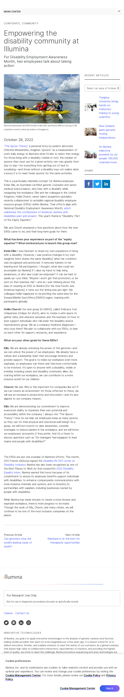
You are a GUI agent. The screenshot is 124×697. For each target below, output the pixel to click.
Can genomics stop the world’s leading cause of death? (18, 542)
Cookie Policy (92, 676)
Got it (109, 689)
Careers (8, 613)
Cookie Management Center (23, 676)
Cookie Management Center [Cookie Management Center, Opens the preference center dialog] (77, 689)
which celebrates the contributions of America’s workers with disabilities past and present (37, 212)
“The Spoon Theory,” (16, 146)
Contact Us (22, 613)
